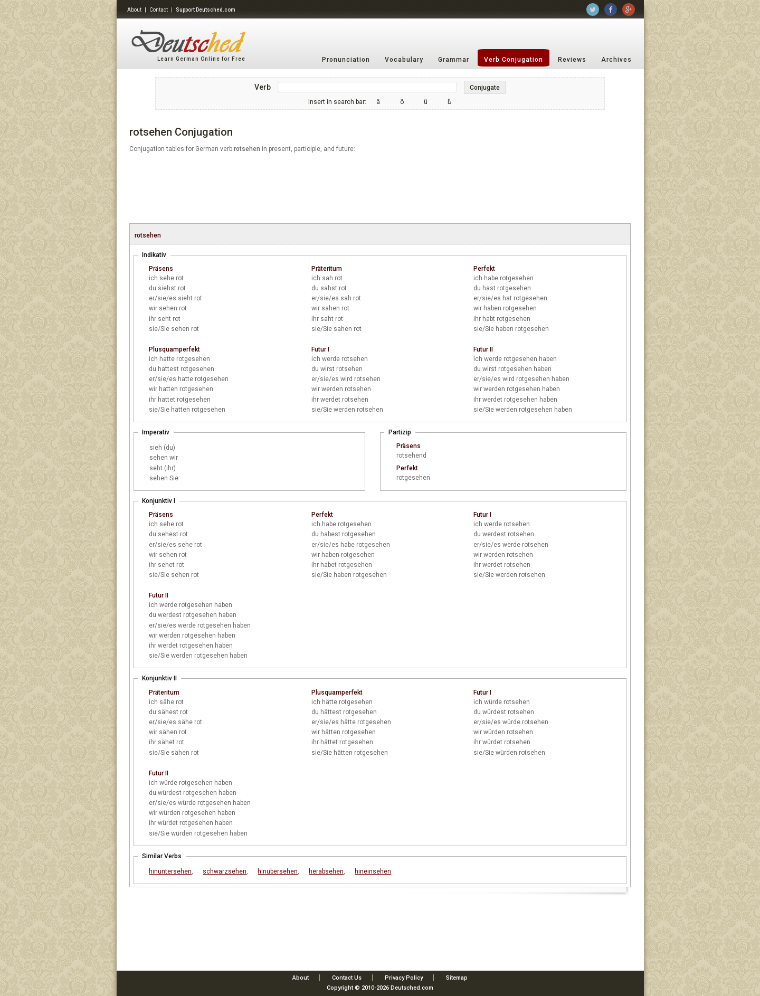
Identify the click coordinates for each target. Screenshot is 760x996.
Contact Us (347, 977)
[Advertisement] (380, 189)
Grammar (453, 59)
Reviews (572, 59)
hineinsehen (373, 871)
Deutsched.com (412, 987)
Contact (158, 10)
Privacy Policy (404, 977)
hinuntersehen (170, 871)
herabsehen (326, 871)
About (134, 10)
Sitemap (457, 977)
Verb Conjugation (513, 59)
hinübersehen (278, 871)
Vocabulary (404, 59)
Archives (616, 59)
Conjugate (485, 87)
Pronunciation (346, 59)
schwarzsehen (224, 871)
